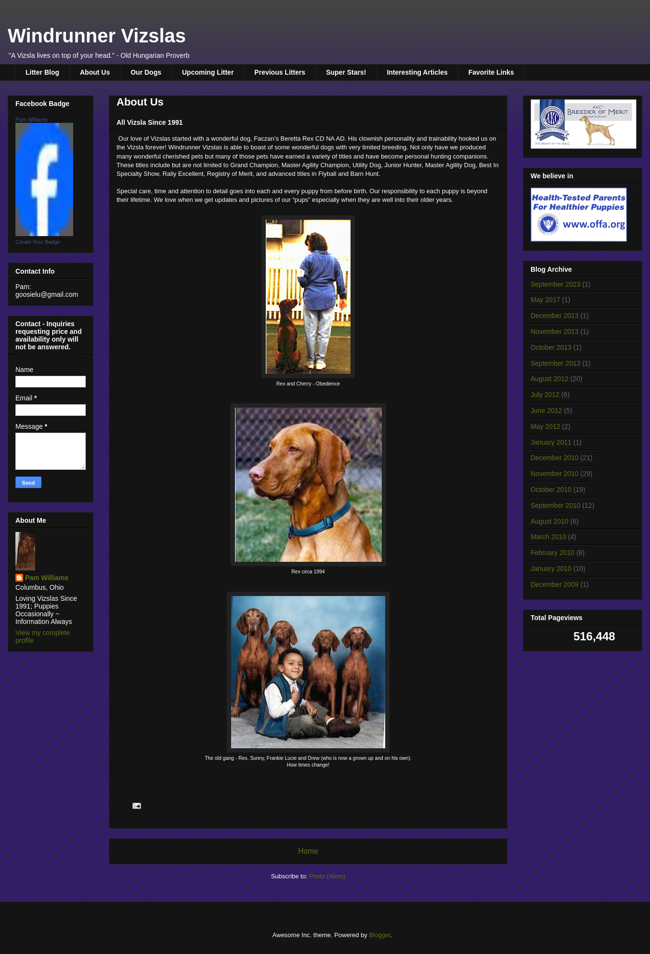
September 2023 (556, 284)
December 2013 (555, 315)
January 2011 (551, 442)
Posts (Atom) (327, 876)
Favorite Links (491, 72)
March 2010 (548, 537)
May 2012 (545, 426)
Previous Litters (279, 72)
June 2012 (546, 410)
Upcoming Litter (208, 72)
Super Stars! (346, 72)
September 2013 (556, 363)
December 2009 (555, 584)
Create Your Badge (37, 242)
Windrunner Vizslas (97, 35)
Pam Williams (31, 119)
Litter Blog (42, 72)
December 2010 (555, 458)
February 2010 (552, 552)
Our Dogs (145, 72)
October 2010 (551, 489)
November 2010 (555, 473)
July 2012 (545, 394)
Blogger (379, 935)
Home (308, 851)
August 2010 (550, 521)
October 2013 (551, 347)
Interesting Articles (417, 72)
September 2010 (556, 505)
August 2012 (550, 379)
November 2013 (555, 331)
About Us (95, 72)
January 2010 (551, 568)
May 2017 (545, 300)
